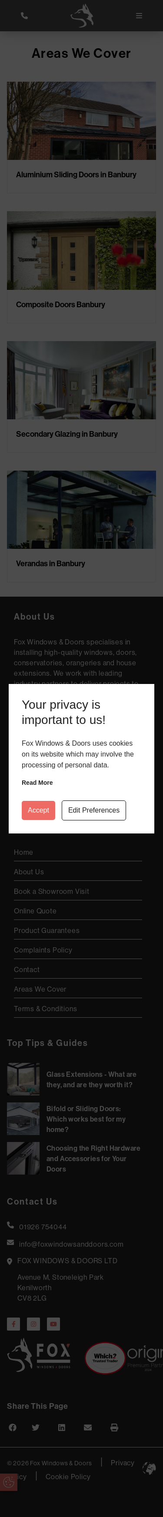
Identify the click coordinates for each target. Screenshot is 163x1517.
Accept (38, 810)
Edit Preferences (94, 810)
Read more (37, 782)
